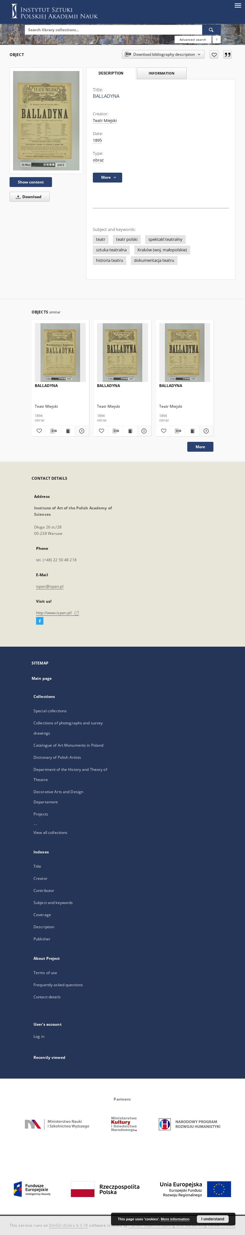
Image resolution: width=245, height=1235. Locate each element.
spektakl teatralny (165, 239)
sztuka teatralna (111, 250)
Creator (40, 878)
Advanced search (193, 39)
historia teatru (109, 260)
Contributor (43, 890)
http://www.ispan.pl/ (57, 612)
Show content (31, 182)
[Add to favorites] (214, 54)
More (200, 446)
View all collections (50, 832)
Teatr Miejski (105, 120)
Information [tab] (161, 73)
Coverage (42, 914)
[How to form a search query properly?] (216, 39)
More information (175, 1219)
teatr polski (126, 239)
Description (43, 927)
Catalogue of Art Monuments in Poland (68, 745)
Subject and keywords (53, 902)
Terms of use (45, 972)
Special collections (50, 711)
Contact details (47, 997)
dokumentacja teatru (154, 260)
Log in (38, 1036)
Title (37, 866)
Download (27, 196)
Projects (40, 814)
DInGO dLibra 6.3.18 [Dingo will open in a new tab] (68, 1225)
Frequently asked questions (58, 984)
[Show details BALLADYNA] (81, 431)
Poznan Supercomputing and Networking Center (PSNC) (182, 1225)
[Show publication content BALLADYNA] (68, 431)
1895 (97, 140)
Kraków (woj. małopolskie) (162, 250)
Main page (42, 678)
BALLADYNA (46, 385)
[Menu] (237, 5)
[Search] (211, 30)
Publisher (41, 939)
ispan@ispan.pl (49, 586)
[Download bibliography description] (53, 431)
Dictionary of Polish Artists (57, 757)
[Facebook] (39, 621)
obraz (98, 160)
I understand (212, 1219)
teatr (100, 239)
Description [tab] (111, 73)
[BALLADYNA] (46, 120)
